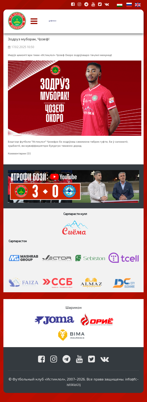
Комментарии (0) (19, 153)
